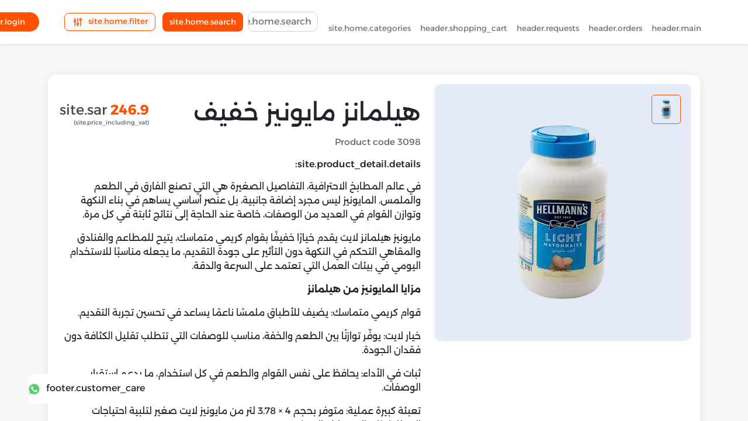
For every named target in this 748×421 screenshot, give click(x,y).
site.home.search (202, 24)
